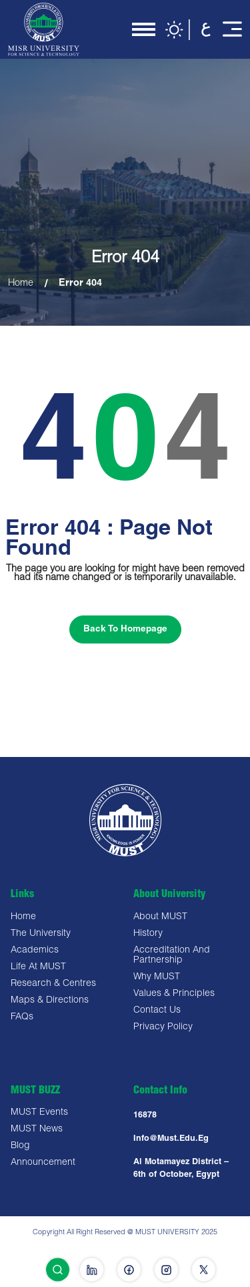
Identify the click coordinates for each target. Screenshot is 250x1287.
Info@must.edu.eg (171, 1139)
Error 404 (80, 283)
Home (20, 283)
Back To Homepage (125, 629)
